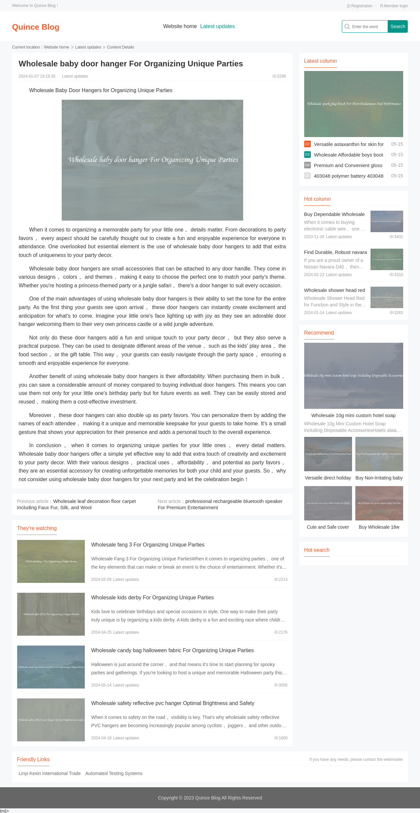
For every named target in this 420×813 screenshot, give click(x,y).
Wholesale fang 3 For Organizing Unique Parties (148, 544)
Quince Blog (41, 26)
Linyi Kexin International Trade (50, 772)
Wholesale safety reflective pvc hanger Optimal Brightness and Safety (172, 702)
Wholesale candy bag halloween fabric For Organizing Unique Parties (172, 650)
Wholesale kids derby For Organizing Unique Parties (152, 597)
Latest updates (223, 26)
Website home (185, 26)
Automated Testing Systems (114, 772)
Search (398, 26)
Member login (393, 6)
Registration (359, 6)
